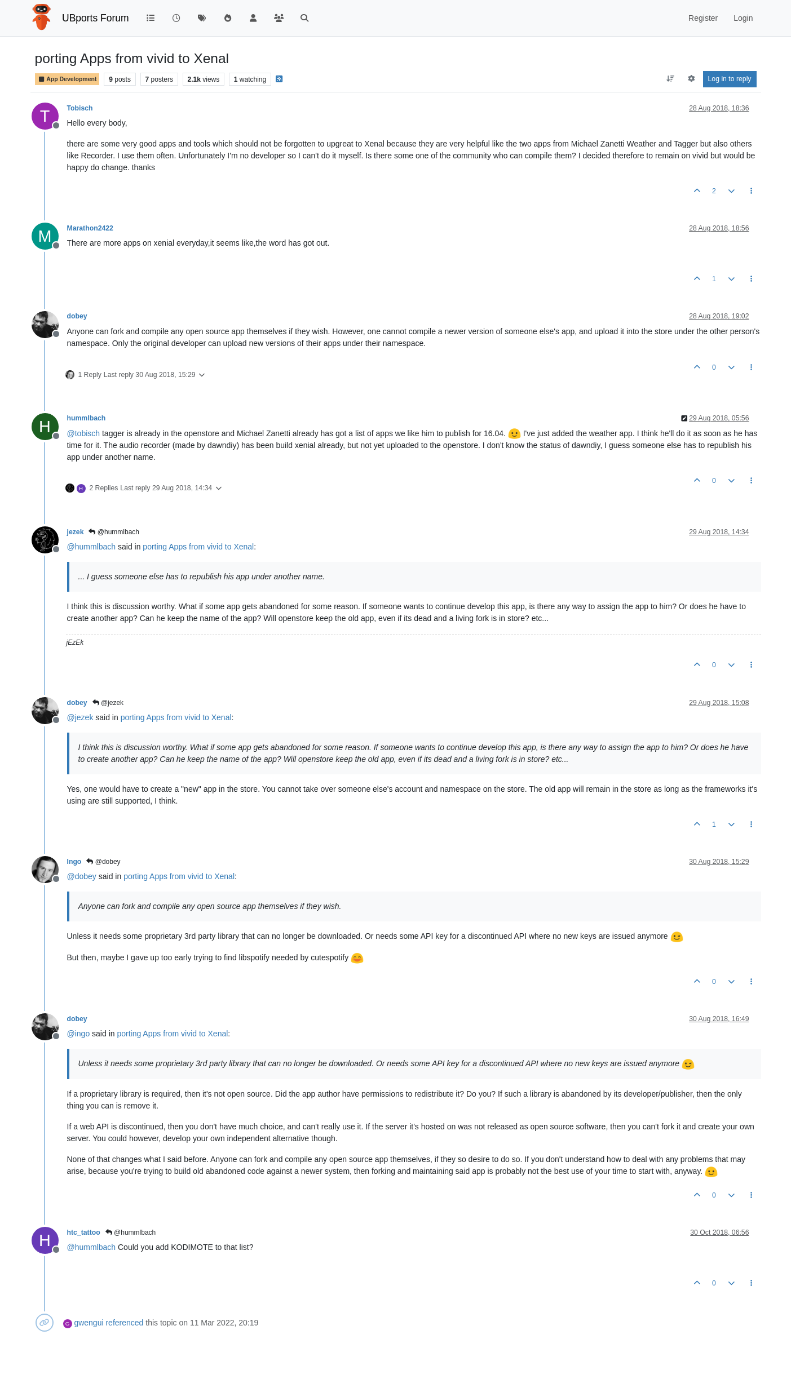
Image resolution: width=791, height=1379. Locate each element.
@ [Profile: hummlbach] (91, 546)
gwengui (88, 1322)
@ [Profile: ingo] (78, 1033)
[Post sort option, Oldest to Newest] (670, 79)
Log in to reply (730, 79)
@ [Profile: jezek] (80, 717)
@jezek (108, 703)
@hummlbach (114, 532)
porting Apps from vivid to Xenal (198, 546)
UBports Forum (95, 18)
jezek (75, 532)
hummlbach (86, 418)
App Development (67, 79)
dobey (77, 316)
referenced (124, 1322)
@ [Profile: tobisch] (83, 433)
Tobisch (80, 108)
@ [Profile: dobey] (81, 876)
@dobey (103, 862)
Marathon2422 (90, 228)
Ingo (74, 862)
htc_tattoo (83, 1232)
